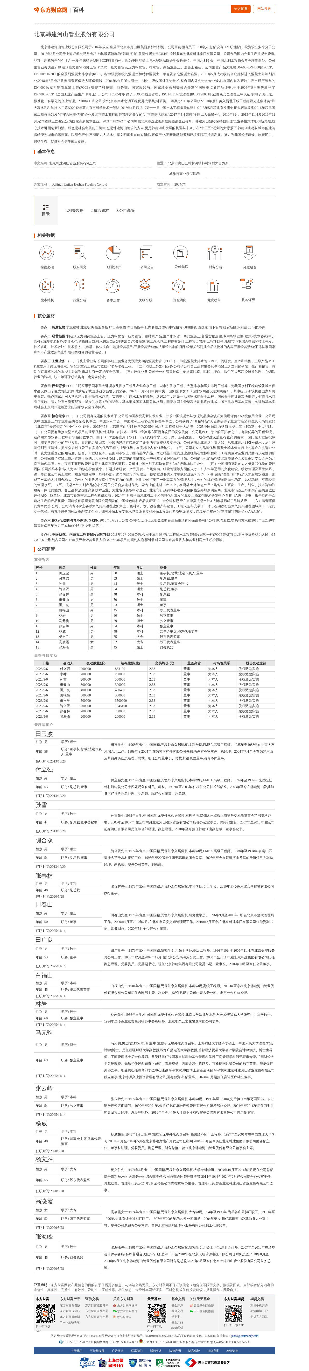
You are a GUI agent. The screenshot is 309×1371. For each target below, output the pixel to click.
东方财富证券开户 (96, 1305)
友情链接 (232, 1350)
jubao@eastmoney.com (244, 1336)
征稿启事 (213, 1350)
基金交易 (177, 1311)
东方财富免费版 (70, 1305)
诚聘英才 (156, 1350)
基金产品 (177, 1322)
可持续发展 (97, 1350)
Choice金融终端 (70, 1322)
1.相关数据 (74, 210)
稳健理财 (177, 1328)
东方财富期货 (234, 1299)
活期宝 (175, 1316)
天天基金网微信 (202, 1311)
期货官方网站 (259, 1316)
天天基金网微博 (202, 1305)
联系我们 (137, 1350)
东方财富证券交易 (96, 1316)
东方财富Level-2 (70, 1311)
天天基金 (154, 1299)
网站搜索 (264, 9)
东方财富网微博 (125, 1305)
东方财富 (42, 1299)
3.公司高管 (125, 210)
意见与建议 (122, 1317)
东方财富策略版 (70, 1316)
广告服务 (118, 1350)
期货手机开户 (259, 1305)
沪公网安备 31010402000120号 (160, 1342)
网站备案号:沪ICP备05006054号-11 (116, 1342)
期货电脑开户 (259, 1311)
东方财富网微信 (125, 1311)
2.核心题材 (100, 210)
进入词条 (241, 9)
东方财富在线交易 (96, 1311)
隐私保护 (194, 1350)
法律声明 (175, 1350)
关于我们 (77, 1350)
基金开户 (177, 1305)
